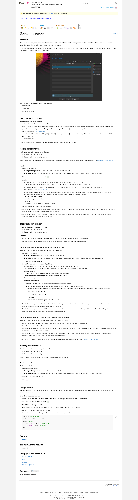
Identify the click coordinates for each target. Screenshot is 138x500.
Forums (51, 492)
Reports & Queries (28, 465)
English (112, 8)
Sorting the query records (105, 161)
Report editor (32, 18)
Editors (26, 18)
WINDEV (24, 460)
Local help (116, 486)
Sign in (107, 8)
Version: (33, 7)
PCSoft (41, 492)
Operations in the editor (44, 18)
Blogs (60, 492)
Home (102, 8)
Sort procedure (40, 131)
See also (115, 33)
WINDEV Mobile (27, 457)
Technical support (78, 492)
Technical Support (67, 492)
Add (34, 471)
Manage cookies (94, 492)
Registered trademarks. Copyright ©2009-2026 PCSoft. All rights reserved (69, 495)
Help (21, 18)
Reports (24, 440)
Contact (86, 492)
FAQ (56, 492)
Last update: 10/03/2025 (112, 485)
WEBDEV (24, 463)
